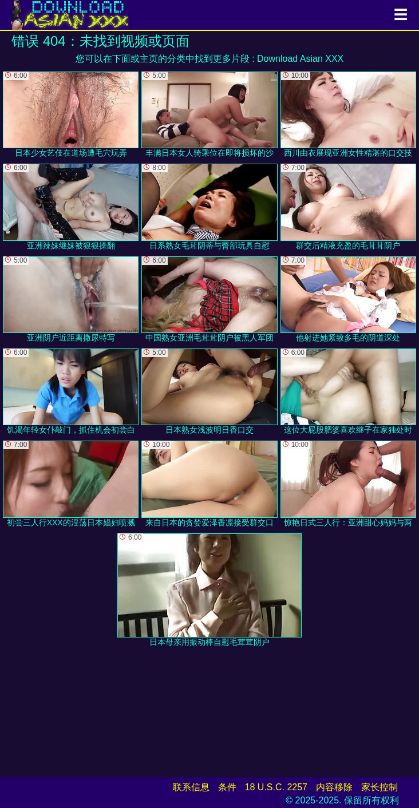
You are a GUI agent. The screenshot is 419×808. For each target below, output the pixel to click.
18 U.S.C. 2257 (276, 787)
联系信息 (191, 787)
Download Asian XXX (300, 59)
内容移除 (334, 787)
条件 (227, 787)
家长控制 (379, 787)
